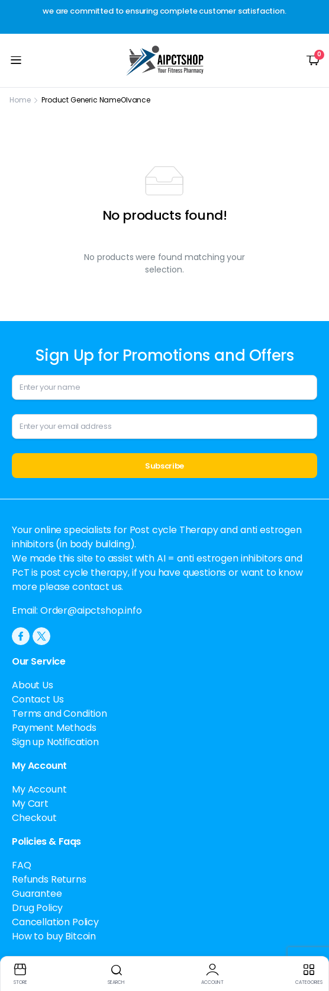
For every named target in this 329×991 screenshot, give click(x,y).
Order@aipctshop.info (91, 610)
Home (19, 100)
